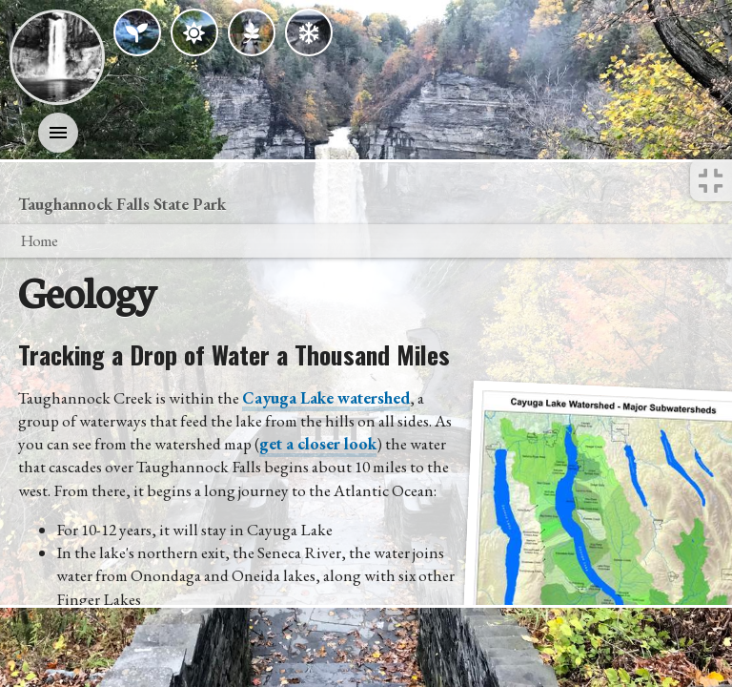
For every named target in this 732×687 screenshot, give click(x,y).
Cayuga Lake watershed (326, 397)
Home (38, 240)
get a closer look (317, 443)
